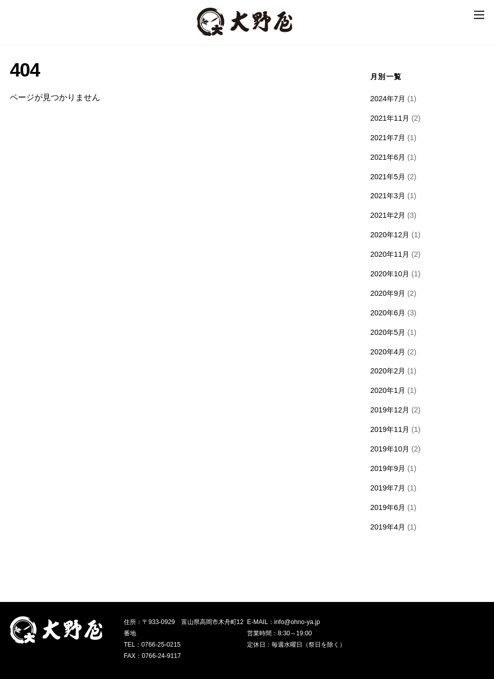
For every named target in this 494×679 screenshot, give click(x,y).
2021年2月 (387, 215)
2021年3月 (387, 196)
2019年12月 (389, 410)
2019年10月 (389, 449)
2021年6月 (387, 157)
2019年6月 (387, 507)
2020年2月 (387, 371)
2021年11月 (389, 118)
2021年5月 (387, 177)
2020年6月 (387, 313)
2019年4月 (387, 527)
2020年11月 (389, 254)
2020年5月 (387, 332)
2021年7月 (387, 138)
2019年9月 (387, 468)
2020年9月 (387, 293)
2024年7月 (387, 99)
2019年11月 (389, 429)
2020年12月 (389, 235)
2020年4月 (387, 352)
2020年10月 (389, 274)
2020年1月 (387, 390)
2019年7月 (387, 488)
